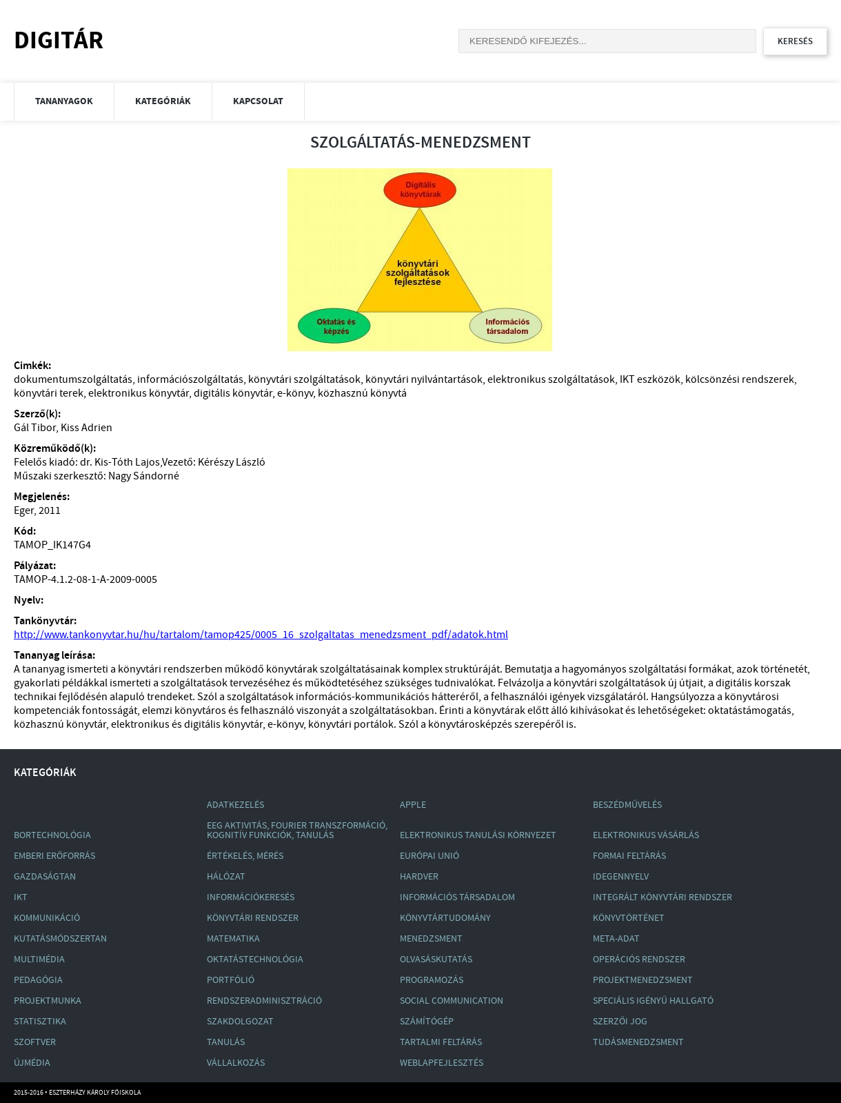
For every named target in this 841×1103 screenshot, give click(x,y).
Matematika (233, 939)
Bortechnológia (52, 835)
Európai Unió (429, 856)
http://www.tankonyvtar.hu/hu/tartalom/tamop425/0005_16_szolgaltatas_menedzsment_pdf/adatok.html (261, 635)
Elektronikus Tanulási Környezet (478, 835)
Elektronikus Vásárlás (646, 835)
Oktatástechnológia (255, 959)
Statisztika (40, 1021)
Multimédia (39, 959)
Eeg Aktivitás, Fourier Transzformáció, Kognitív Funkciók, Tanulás (297, 830)
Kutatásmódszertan (60, 939)
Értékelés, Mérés (245, 856)
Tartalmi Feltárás (441, 1042)
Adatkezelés (235, 805)
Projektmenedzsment (643, 980)
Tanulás (226, 1042)
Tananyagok (64, 101)
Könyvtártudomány (445, 918)
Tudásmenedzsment (638, 1042)
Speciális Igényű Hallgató (653, 1001)
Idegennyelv (621, 877)
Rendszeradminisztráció (264, 1001)
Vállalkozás (236, 1063)
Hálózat (226, 877)
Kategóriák (163, 101)
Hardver (419, 877)
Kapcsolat (258, 101)
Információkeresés (250, 897)
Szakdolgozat (240, 1021)
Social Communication (451, 1001)
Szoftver (35, 1042)
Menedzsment (431, 939)
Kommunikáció (47, 918)
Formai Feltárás (629, 856)
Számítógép (427, 1021)
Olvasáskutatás (436, 959)
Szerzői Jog (620, 1021)
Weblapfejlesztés (441, 1063)
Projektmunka (47, 1001)
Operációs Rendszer (639, 959)
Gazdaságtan (45, 877)
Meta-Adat (616, 939)
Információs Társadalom (457, 897)
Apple (413, 805)
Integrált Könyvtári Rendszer (662, 897)
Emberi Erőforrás (54, 856)
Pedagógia (38, 980)
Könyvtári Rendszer (252, 918)
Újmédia (32, 1063)
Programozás (431, 980)
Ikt (21, 897)
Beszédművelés (627, 805)
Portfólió (230, 980)
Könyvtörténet (629, 918)
